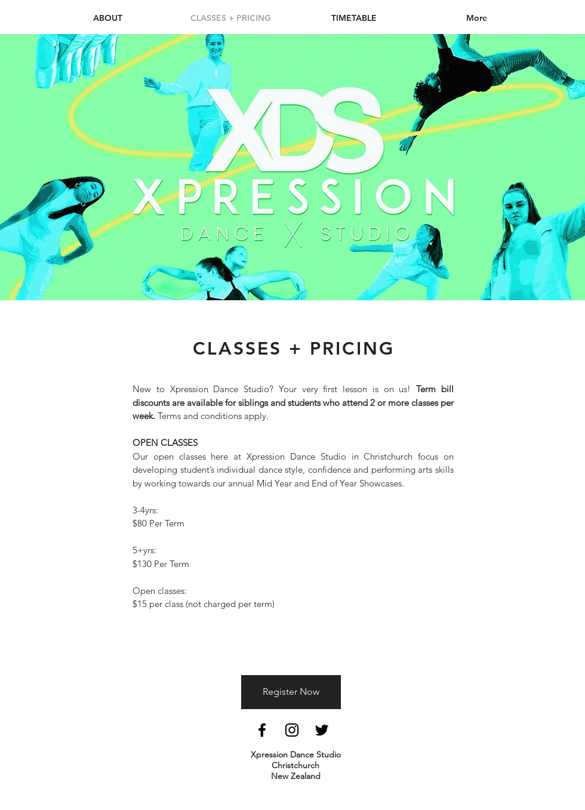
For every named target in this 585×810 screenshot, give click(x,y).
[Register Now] (291, 692)
